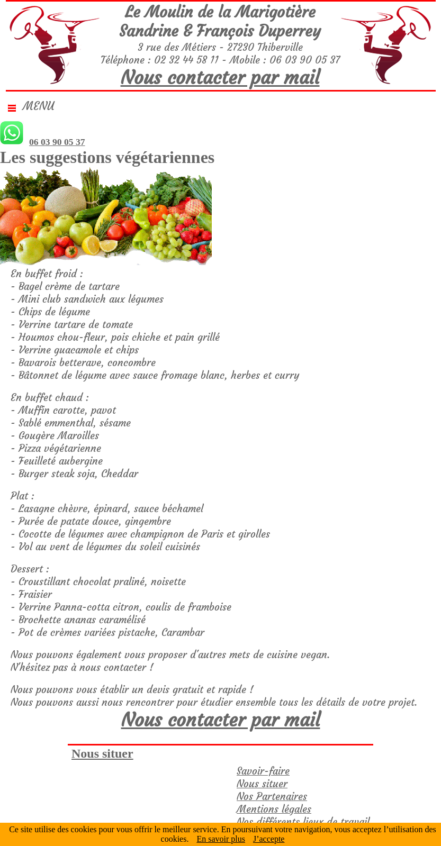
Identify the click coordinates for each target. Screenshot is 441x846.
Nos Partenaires (272, 796)
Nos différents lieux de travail (303, 821)
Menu (31, 106)
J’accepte (269, 838)
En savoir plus (220, 838)
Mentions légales (274, 809)
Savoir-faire (263, 771)
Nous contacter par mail (220, 77)
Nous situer (102, 753)
